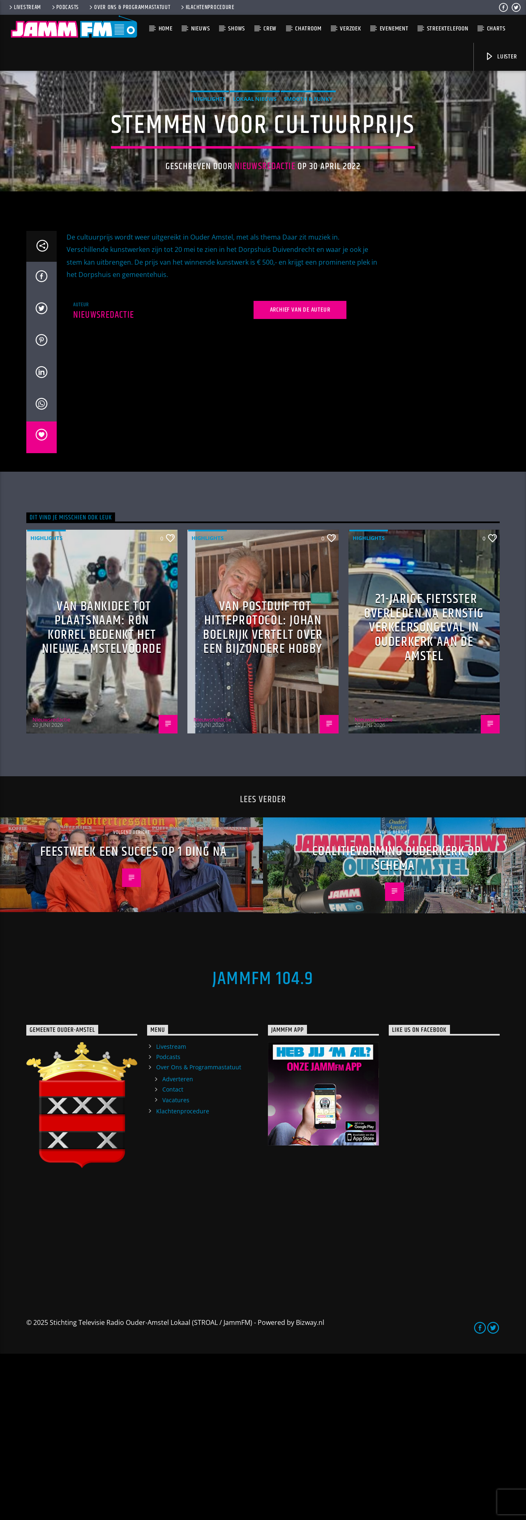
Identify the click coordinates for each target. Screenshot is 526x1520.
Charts (496, 28)
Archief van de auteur (300, 476)
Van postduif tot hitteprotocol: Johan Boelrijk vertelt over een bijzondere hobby (263, 794)
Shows (236, 28)
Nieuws (200, 28)
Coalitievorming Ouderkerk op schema (396, 1025)
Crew (270, 28)
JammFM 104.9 (263, 1145)
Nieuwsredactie (265, 249)
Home (166, 28)
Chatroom (308, 28)
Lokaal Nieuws (255, 182)
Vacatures (175, 1266)
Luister (501, 56)
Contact (172, 1255)
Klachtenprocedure (207, 7)
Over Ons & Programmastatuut (129, 7)
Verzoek (350, 28)
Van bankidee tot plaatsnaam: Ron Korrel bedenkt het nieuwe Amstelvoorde (101, 794)
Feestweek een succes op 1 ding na (133, 1018)
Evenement (394, 28)
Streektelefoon (447, 28)
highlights (210, 182)
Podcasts (65, 7)
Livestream (24, 7)
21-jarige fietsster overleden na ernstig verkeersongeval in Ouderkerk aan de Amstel (424, 793)
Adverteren (177, 1245)
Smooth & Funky (308, 182)
